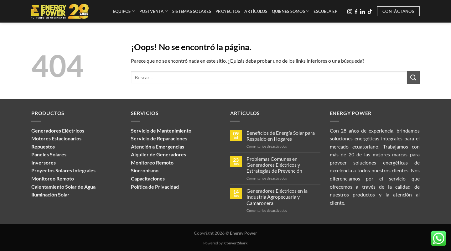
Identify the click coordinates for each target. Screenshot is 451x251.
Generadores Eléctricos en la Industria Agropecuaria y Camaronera (277, 197)
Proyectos (227, 11)
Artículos (255, 11)
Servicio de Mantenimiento (161, 130)
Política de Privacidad (155, 187)
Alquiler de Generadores (158, 154)
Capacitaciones (148, 178)
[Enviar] (413, 77)
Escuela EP (325, 11)
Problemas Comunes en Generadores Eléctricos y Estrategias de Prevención (274, 165)
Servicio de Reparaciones (159, 138)
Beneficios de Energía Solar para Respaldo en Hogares (280, 136)
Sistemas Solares (191, 11)
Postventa (153, 11)
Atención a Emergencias (157, 146)
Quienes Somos (290, 11)
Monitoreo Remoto (152, 162)
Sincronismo (144, 170)
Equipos (124, 11)
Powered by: (225, 243)
